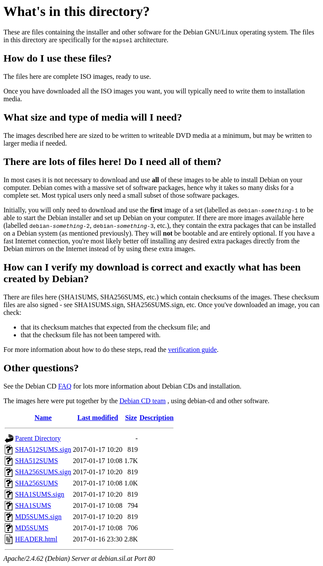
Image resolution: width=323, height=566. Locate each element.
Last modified (97, 417)
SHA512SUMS (36, 460)
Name (43, 417)
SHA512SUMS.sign (43, 449)
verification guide (192, 349)
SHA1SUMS (33, 505)
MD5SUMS (31, 528)
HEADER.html (36, 539)
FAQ (64, 386)
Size (131, 417)
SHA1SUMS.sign (39, 494)
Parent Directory (38, 438)
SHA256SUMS (36, 483)
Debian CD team (142, 400)
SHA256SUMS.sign (43, 472)
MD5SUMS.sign (38, 516)
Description (157, 417)
